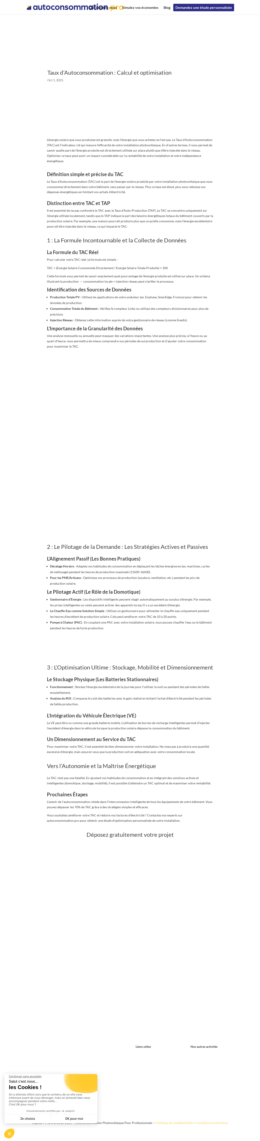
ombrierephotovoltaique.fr (209, 1076)
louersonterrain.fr (203, 1065)
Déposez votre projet (130, 649)
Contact (141, 1055)
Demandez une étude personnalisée (203, 7)
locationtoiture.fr (202, 1060)
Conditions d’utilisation (212, 1123)
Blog (167, 7)
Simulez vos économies (140, 7)
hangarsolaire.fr (201, 1055)
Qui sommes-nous (103, 7)
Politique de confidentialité (174, 1123)
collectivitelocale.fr (204, 1071)
